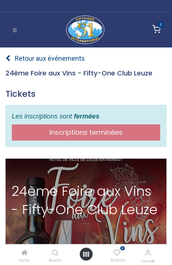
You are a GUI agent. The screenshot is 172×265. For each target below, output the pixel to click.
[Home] (24, 253)
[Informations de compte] (147, 252)
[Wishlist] (116, 253)
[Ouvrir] (86, 254)
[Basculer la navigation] (14, 29)
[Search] (55, 253)
